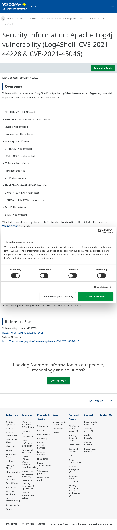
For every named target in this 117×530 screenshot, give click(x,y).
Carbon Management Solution (28, 495)
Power (9, 450)
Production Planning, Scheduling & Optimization (28, 485)
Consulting (42, 439)
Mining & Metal (10, 467)
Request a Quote (103, 68)
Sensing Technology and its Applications (74, 489)
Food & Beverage (10, 478)
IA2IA (71, 456)
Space (9, 509)
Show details (101, 287)
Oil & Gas (10, 428)
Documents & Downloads (59, 423)
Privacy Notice (27, 524)
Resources (58, 428)
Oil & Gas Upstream (10, 423)
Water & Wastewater (11, 493)
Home (11, 18)
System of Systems (73, 450)
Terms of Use (11, 524)
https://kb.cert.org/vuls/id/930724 (22, 332)
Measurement (43, 434)
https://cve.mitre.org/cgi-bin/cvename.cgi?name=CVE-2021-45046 (40, 341)
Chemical (10, 446)
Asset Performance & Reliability (28, 443)
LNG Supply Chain (11, 441)
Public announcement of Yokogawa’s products (63, 18)
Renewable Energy (11, 456)
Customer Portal (88, 443)
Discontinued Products (43, 479)
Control (40, 430)
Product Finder (87, 437)
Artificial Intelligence (74, 468)
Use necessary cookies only (58, 296)
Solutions (27, 415)
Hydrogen (10, 461)
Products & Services (27, 18)
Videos (56, 433)
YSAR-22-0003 (10, 226)
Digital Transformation (76, 461)
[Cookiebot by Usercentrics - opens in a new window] (100, 231)
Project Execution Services (41, 446)
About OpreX (74, 445)
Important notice (97, 18)
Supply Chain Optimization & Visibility (28, 474)
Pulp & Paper (12, 483)
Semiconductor (13, 505)
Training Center (88, 430)
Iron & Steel (11, 487)
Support (89, 415)
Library (57, 415)
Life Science (42, 459)
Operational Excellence (27, 451)
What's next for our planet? (74, 429)
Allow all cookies (95, 296)
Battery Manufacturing (13, 499)
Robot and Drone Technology (74, 479)
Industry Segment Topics (73, 438)
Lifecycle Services (41, 453)
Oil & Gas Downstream (12, 434)
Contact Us (58, 380)
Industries (12, 415)
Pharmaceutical (13, 472)
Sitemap (41, 524)
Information (42, 426)
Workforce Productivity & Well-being (28, 425)
